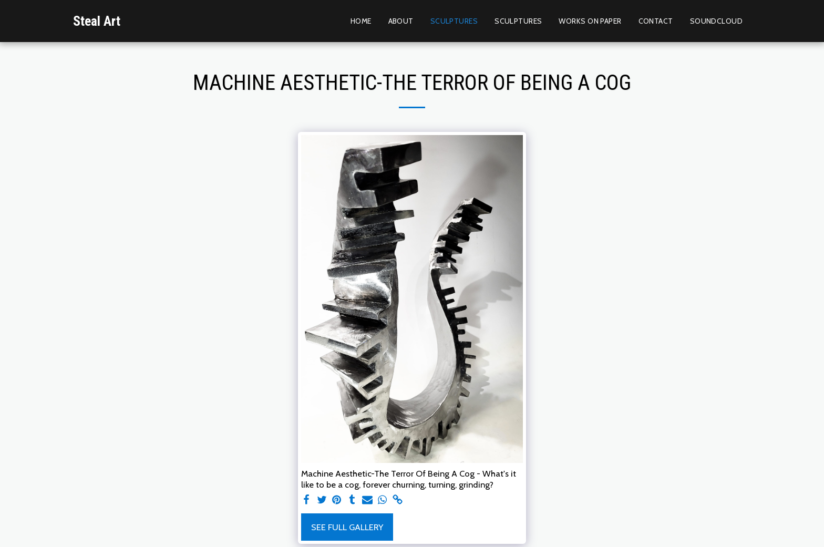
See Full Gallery (347, 527)
